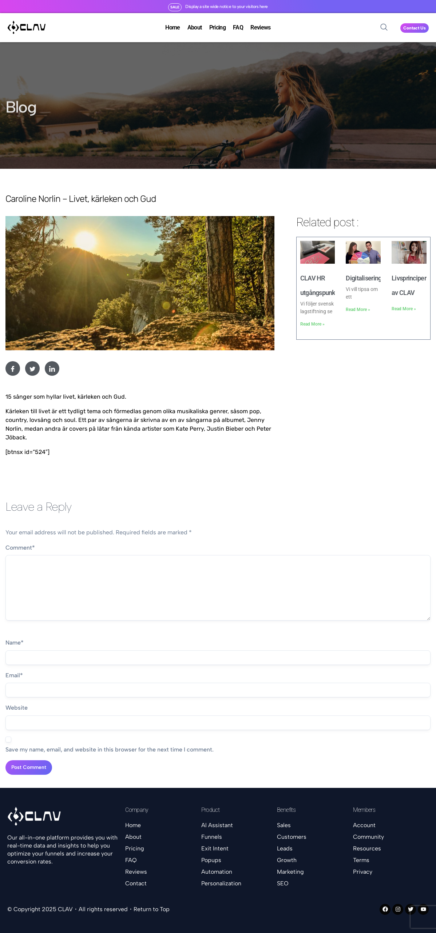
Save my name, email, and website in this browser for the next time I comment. (109, 749)
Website (16, 707)
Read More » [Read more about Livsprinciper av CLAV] (404, 308)
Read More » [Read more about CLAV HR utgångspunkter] (312, 324)
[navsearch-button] (384, 27)
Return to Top (152, 909)
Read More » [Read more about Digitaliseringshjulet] (358, 309)
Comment (20, 548)
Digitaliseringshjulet (373, 278)
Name (14, 642)
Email (14, 675)
